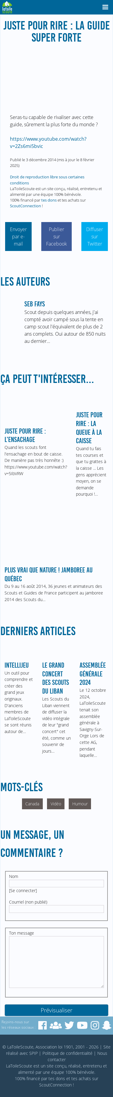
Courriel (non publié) (28, 902)
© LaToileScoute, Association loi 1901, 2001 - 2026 (50, 1047)
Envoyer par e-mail (18, 236)
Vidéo (56, 804)
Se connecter (23, 890)
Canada (32, 804)
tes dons (49, 200)
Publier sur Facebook (56, 236)
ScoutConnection (25, 205)
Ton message (21, 933)
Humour (80, 804)
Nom (13, 876)
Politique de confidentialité (67, 1053)
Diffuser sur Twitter (94, 236)
